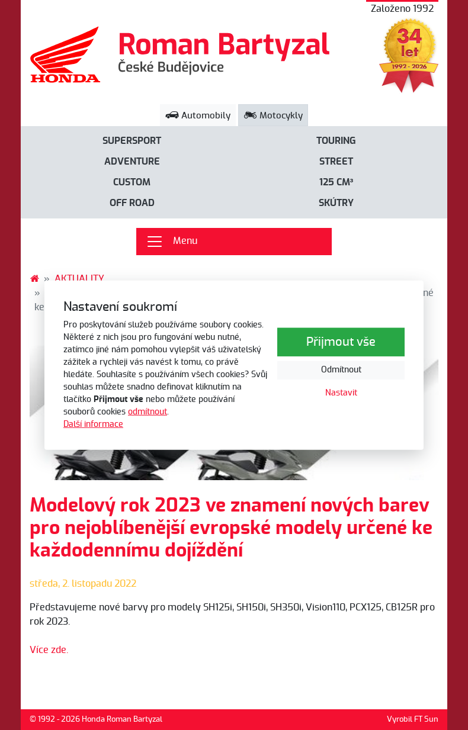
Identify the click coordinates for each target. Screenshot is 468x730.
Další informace (93, 424)
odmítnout (147, 412)
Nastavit (341, 393)
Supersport (131, 141)
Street (336, 161)
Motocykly (273, 115)
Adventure (132, 161)
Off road (132, 203)
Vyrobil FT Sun (412, 719)
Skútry (336, 203)
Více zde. (49, 650)
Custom (131, 182)
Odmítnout (341, 370)
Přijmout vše (341, 342)
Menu (171, 241)
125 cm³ (336, 182)
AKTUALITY (79, 279)
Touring (336, 141)
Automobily (197, 115)
